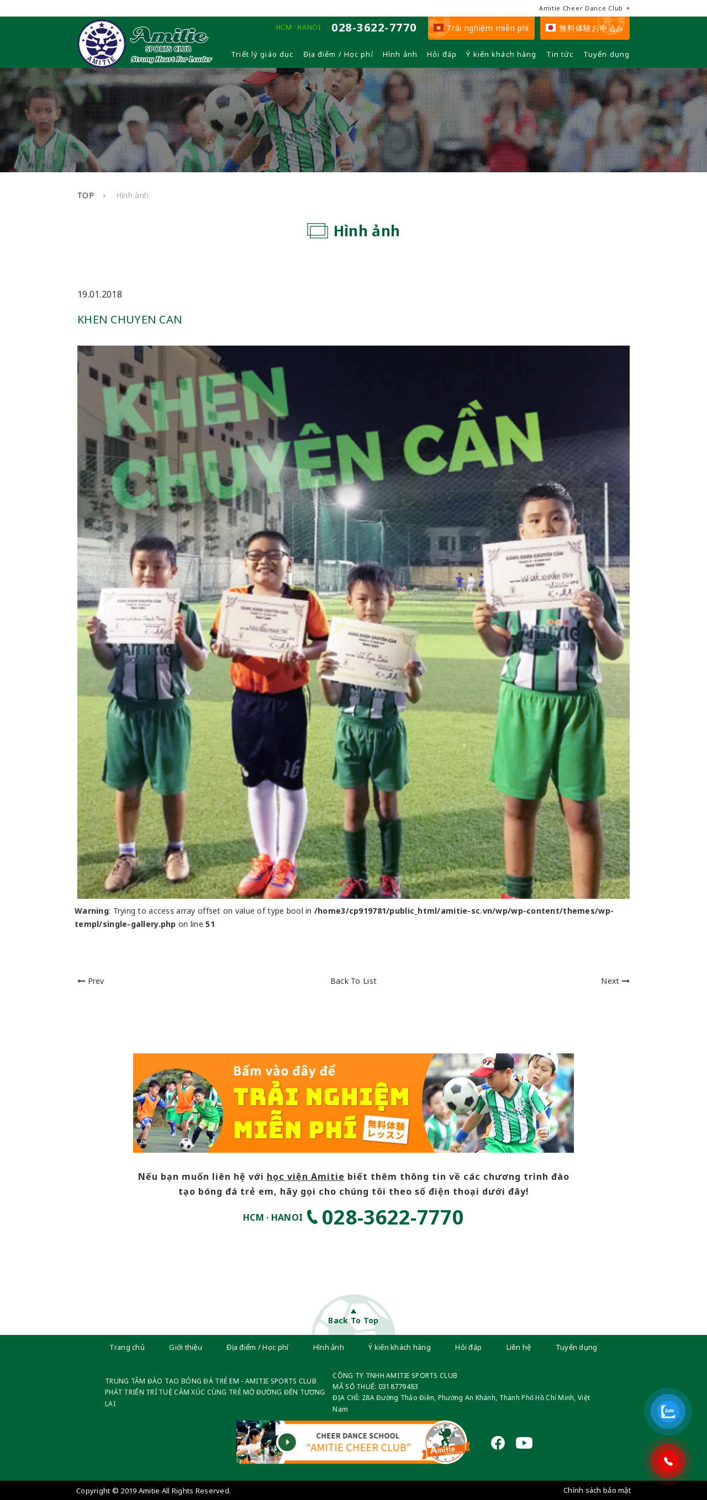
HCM (284, 27)
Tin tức (560, 54)
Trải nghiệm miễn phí (481, 28)
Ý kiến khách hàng (501, 54)
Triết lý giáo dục (262, 54)
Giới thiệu (185, 1347)
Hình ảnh (400, 54)
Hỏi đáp (442, 54)
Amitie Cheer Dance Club (581, 8)
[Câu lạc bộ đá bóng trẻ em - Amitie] (145, 63)
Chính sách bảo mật (597, 1490)
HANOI (308, 27)
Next (615, 981)
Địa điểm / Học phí (338, 54)
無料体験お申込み (585, 28)
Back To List (353, 981)
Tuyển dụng (606, 54)
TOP (85, 195)
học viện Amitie (306, 1176)
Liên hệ (518, 1347)
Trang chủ (127, 1347)
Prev (90, 981)
